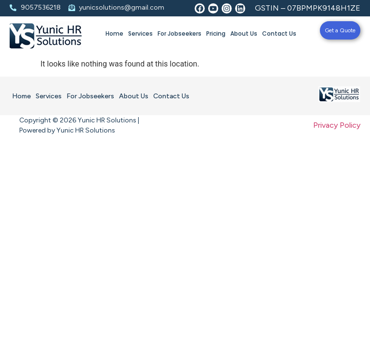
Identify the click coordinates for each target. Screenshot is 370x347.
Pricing (215, 33)
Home (114, 33)
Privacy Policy (336, 125)
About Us (243, 33)
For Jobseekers (179, 33)
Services (140, 33)
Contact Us (279, 33)
